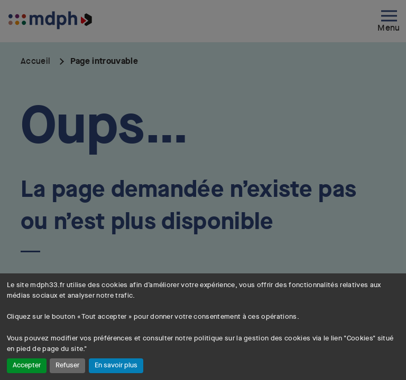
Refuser (67, 365)
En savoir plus (116, 365)
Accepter (27, 365)
